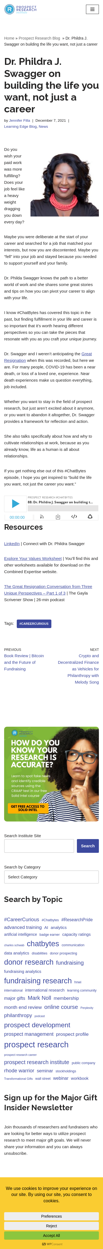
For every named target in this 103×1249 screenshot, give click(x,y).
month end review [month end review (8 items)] (23, 1007)
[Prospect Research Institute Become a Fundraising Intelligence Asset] (20, 9)
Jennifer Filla (19, 120)
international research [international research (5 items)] (45, 990)
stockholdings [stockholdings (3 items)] (65, 1071)
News (43, 126)
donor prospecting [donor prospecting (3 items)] (63, 953)
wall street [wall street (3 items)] (43, 1079)
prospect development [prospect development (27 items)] (37, 1025)
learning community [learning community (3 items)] (81, 990)
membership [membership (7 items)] (66, 998)
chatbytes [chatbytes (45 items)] (43, 943)
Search (88, 845)
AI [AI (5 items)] (46, 927)
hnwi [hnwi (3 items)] (77, 982)
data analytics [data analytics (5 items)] (16, 953)
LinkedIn (12, 543)
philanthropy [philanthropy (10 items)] (18, 1015)
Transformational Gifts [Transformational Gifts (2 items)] (18, 1078)
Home (9, 38)
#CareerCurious (34, 623)
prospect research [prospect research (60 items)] (36, 1044)
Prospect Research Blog (40, 38)
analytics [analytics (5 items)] (59, 927)
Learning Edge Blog (20, 126)
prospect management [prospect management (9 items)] (29, 1034)
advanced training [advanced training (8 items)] (23, 927)
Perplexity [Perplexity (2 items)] (86, 1007)
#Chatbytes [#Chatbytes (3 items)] (50, 920)
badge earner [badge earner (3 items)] (50, 935)
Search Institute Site (22, 835)
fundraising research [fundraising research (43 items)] (38, 980)
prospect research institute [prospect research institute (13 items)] (36, 1062)
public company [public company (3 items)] (83, 1063)
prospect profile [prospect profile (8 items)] (72, 1034)
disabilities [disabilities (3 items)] (40, 953)
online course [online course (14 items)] (61, 1007)
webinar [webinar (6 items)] (60, 1078)
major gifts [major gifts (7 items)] (14, 998)
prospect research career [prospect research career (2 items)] (20, 1054)
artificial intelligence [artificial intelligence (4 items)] (20, 934)
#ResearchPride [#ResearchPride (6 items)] (77, 919)
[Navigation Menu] (92, 9)
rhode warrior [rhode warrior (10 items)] (19, 1070)
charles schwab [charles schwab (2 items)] (14, 945)
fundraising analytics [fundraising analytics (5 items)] (22, 971)
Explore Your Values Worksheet (33, 558)
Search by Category (22, 867)
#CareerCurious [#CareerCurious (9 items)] (21, 919)
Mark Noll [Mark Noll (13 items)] (39, 998)
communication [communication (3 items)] (73, 945)
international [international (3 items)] (13, 990)
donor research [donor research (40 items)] (29, 962)
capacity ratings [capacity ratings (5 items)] (76, 934)
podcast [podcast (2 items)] (40, 1016)
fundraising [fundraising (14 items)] (70, 962)
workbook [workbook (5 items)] (79, 1078)
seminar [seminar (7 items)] (45, 1070)
